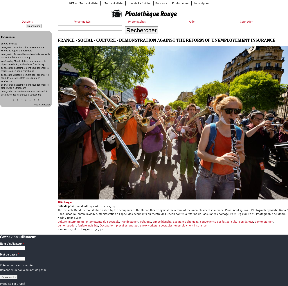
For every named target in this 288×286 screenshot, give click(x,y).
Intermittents (76, 221)
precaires (122, 225)
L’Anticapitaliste (112, 3)
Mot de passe (9, 254)
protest (133, 225)
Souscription (201, 3)
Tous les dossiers (42, 105)
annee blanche (162, 221)
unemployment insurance (190, 225)
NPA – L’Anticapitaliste (83, 3)
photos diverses (9, 44)
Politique (145, 221)
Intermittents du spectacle (102, 221)
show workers (148, 225)
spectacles (166, 225)
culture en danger (242, 221)
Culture (62, 221)
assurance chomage (185, 221)
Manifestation (129, 221)
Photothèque (180, 3)
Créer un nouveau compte (16, 265)
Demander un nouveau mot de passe (23, 270)
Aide (192, 21)
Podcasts (161, 3)
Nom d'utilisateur (12, 243)
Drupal (21, 284)
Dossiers (27, 21)
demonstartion (264, 221)
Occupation (107, 225)
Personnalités (82, 21)
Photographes (137, 21)
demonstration (67, 225)
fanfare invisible (88, 225)
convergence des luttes (214, 221)
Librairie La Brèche (138, 3)
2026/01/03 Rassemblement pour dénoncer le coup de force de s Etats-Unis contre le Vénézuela (25, 78)
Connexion (246, 21)
